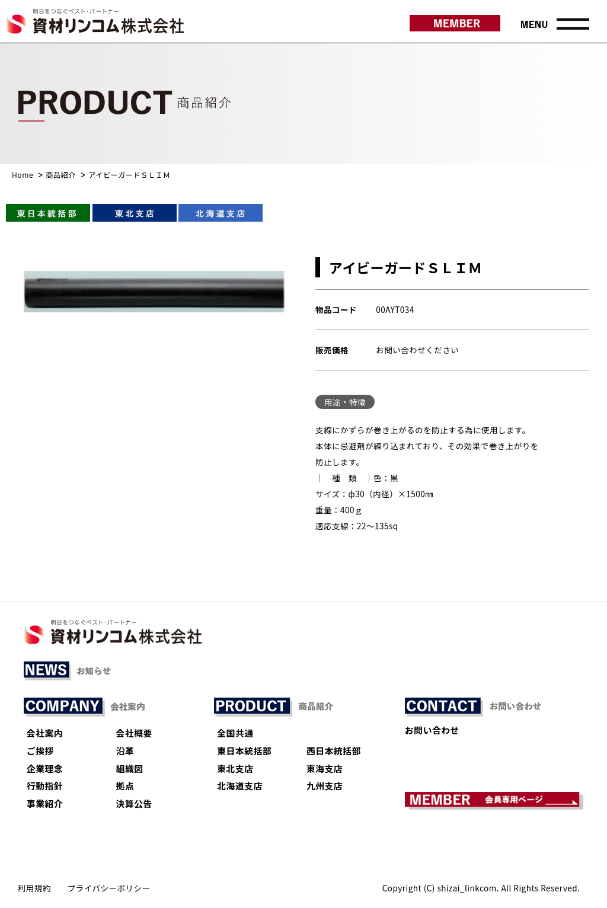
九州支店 (324, 785)
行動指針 (45, 785)
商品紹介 (61, 175)
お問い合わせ (432, 730)
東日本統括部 (244, 750)
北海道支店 (240, 785)
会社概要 (134, 733)
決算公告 (134, 803)
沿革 (125, 750)
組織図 (129, 768)
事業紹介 (45, 803)
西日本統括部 (333, 750)
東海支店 (324, 768)
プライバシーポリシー (109, 888)
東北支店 (235, 768)
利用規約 (34, 888)
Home (22, 175)
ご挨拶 (40, 750)
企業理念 (45, 768)
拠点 (125, 785)
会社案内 (45, 733)
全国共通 (235, 733)
